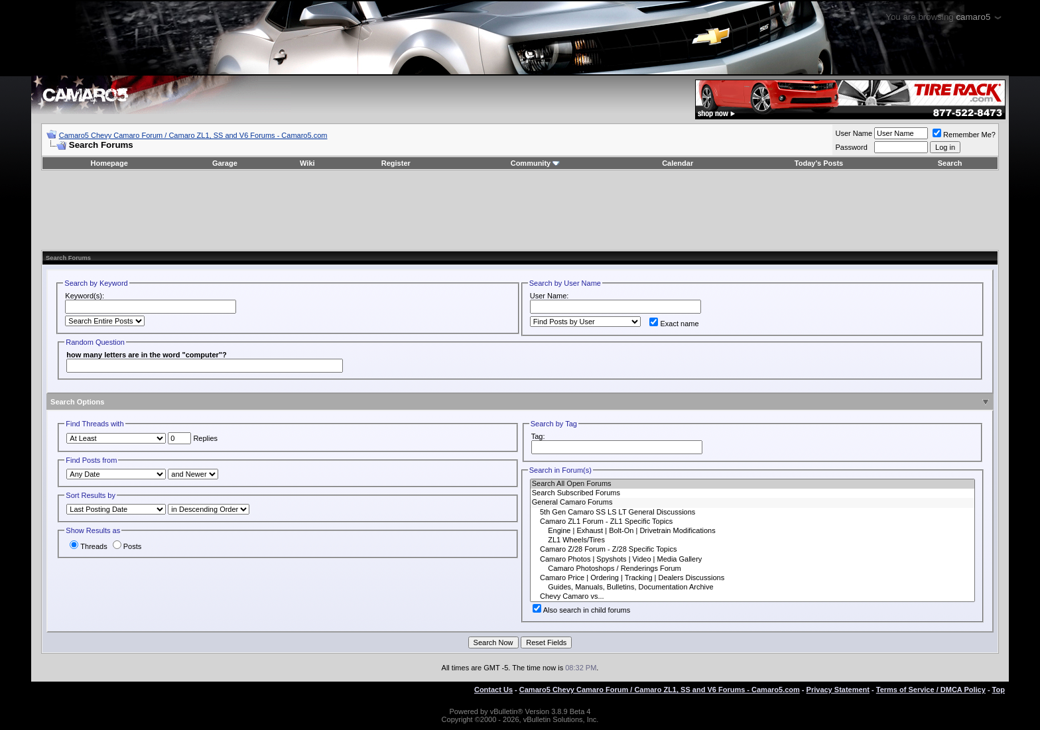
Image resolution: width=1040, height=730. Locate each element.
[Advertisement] (520, 210)
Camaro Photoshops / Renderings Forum (752, 569)
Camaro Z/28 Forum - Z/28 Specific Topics (752, 549)
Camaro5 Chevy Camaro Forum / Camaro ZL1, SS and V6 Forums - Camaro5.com (193, 135)
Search (950, 163)
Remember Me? (964, 135)
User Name (853, 133)
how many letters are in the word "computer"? (146, 355)
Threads (88, 546)
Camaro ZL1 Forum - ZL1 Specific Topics (752, 521)
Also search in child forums (581, 610)
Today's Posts (819, 163)
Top (998, 690)
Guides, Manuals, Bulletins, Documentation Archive (752, 587)
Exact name (673, 324)
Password (851, 147)
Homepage (109, 163)
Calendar (677, 163)
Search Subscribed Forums (752, 493)
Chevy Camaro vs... (752, 596)
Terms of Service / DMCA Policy (931, 690)
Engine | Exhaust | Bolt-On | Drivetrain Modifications (752, 531)
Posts (127, 546)
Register (396, 163)
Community (535, 163)
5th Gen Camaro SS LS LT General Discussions (752, 512)
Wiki (307, 163)
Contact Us (493, 690)
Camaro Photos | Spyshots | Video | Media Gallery (752, 559)
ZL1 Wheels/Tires (752, 540)
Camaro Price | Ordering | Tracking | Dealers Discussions (752, 578)
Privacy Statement (838, 690)
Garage (224, 163)
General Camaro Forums (752, 502)
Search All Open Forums (752, 484)
